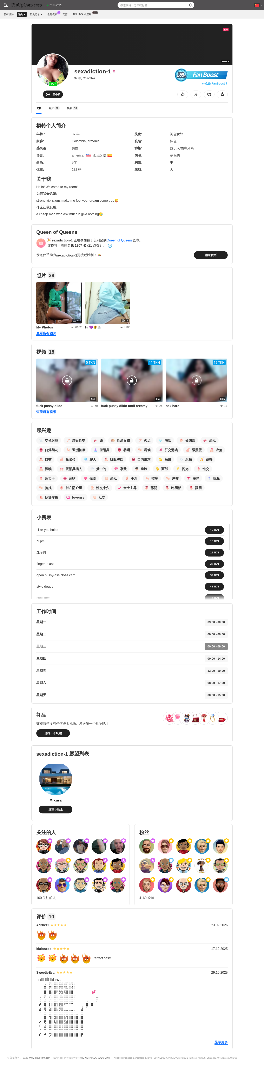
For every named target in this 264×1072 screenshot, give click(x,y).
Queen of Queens (120, 240)
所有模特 (9, 14)
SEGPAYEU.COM (101, 1058)
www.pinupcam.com (39, 1057)
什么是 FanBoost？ (215, 83)
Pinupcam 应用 (83, 14)
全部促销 (53, 14)
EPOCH (86, 1058)
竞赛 (64, 14)
